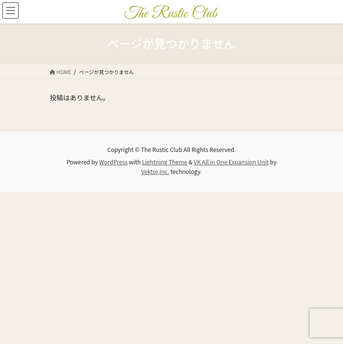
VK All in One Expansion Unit (231, 162)
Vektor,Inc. (155, 171)
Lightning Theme (164, 162)
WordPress (113, 162)
